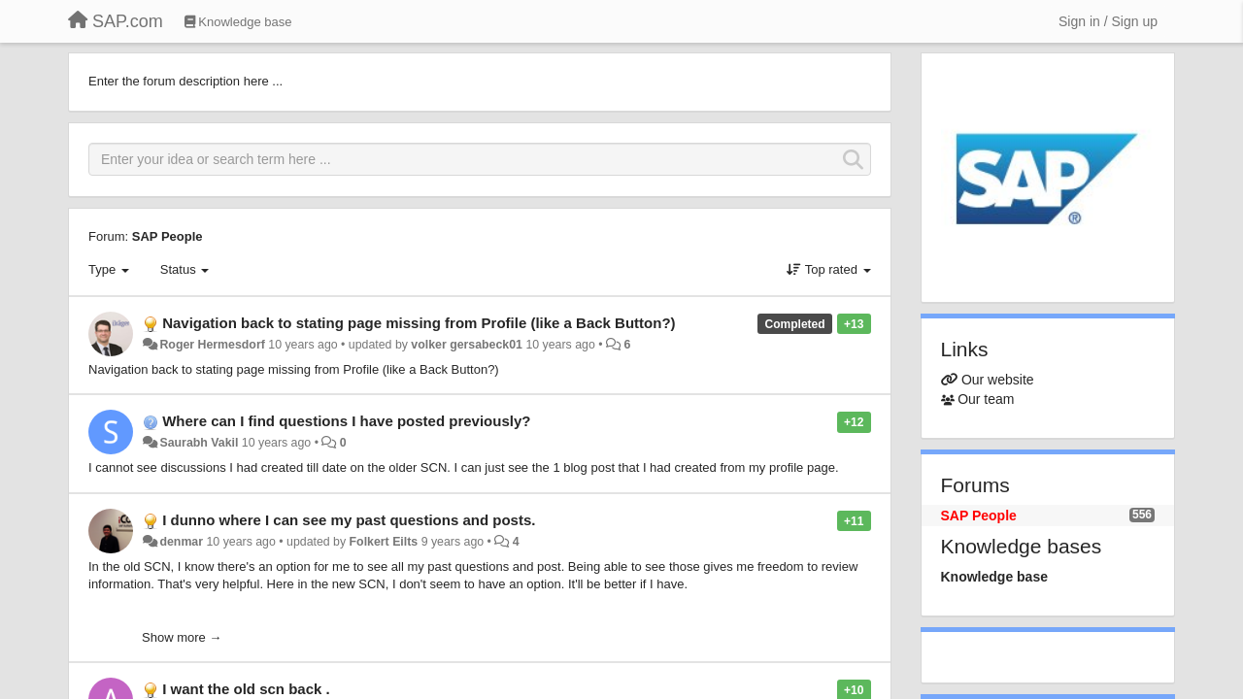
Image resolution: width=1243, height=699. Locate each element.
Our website (997, 379)
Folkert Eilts (384, 542)
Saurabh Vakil (198, 442)
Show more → (181, 637)
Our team (985, 399)
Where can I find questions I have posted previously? (346, 421)
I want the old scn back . (246, 689)
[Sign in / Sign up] (1108, 21)
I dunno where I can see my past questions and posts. (348, 520)
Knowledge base (994, 576)
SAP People (167, 236)
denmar (181, 542)
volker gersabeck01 (466, 344)
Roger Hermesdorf (211, 344)
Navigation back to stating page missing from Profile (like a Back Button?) (418, 323)
